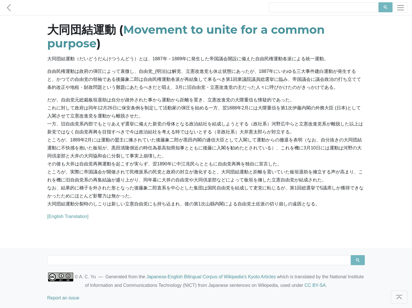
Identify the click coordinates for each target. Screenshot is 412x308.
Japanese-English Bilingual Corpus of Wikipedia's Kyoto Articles (211, 276)
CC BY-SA (315, 285)
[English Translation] (67, 216)
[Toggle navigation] (400, 7)
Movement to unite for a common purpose (186, 36)
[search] (323, 7)
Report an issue (63, 297)
